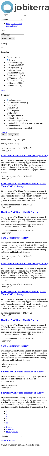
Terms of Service (8, 440)
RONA (14, 108)
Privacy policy (12, 432)
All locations (14, 57)
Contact (9, 427)
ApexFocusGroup (18, 103)
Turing (14, 110)
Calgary (15, 68)
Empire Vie (16, 115)
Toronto (15, 62)
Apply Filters (13, 135)
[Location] (12, 33)
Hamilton (15, 85)
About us (10, 429)
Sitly (13, 105)
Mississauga (17, 75)
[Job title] (12, 30)
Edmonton (16, 73)
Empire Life (16, 118)
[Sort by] (13, 144)
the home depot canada (20, 120)
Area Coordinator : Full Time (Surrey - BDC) (24, 155)
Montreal (16, 65)
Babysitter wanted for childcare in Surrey (22, 371)
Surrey (12, 60)
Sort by (4, 144)
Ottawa (15, 70)
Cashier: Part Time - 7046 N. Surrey (19, 212)
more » (4, 90)
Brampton (16, 83)
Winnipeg (16, 78)
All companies (15, 100)
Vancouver (16, 80)
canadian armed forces (20, 128)
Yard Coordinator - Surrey (14, 237)
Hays (13, 113)
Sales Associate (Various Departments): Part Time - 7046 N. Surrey (23, 185)
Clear (4, 135)
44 (7, 423)
